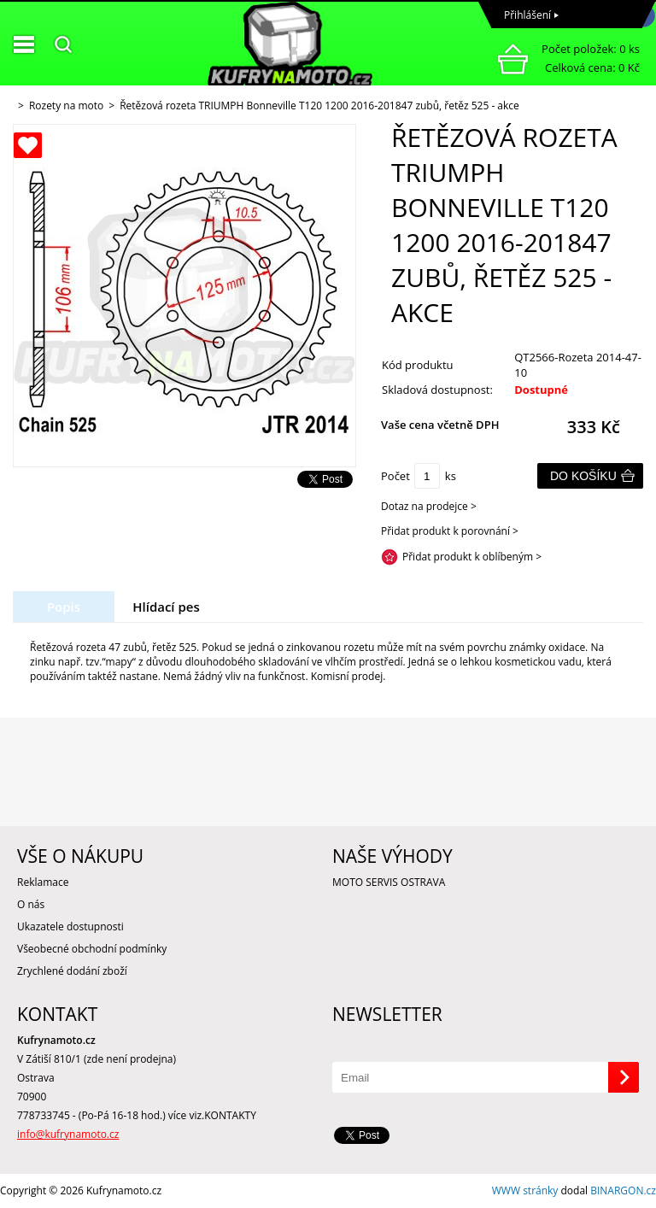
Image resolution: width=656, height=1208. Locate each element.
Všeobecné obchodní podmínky (92, 948)
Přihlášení (527, 15)
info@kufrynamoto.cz (68, 1134)
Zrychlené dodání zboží (72, 971)
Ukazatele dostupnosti (70, 926)
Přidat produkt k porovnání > (449, 531)
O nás (30, 904)
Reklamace (42, 882)
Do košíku (583, 476)
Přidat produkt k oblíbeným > (472, 556)
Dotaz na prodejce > (429, 506)
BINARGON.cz (623, 1190)
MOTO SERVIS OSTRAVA (388, 882)
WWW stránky (525, 1190)
